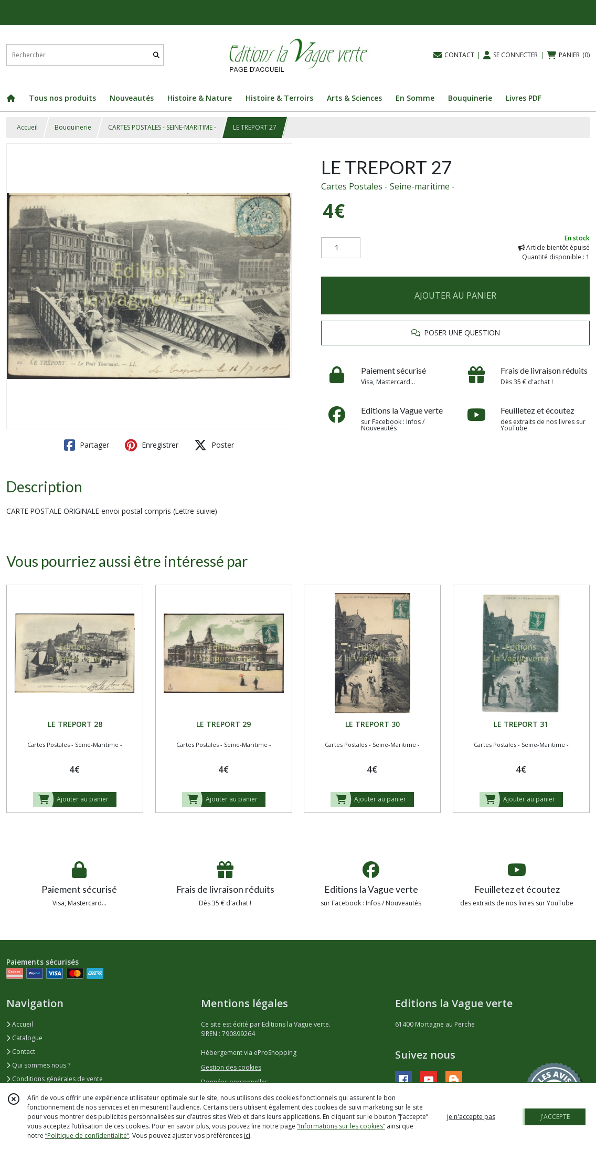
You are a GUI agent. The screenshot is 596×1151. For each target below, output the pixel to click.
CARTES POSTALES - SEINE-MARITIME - (162, 127)
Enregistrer (151, 445)
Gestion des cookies (231, 1067)
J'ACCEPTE (555, 1116)
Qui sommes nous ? (38, 1065)
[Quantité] (340, 247)
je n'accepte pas (471, 1116)
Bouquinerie (73, 127)
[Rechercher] (156, 55)
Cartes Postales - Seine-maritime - (388, 186)
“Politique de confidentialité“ (87, 1135)
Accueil (27, 127)
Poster (214, 445)
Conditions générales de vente (54, 1078)
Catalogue (24, 1037)
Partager (86, 445)
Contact (20, 1051)
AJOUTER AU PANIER (455, 295)
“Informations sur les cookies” (341, 1126)
